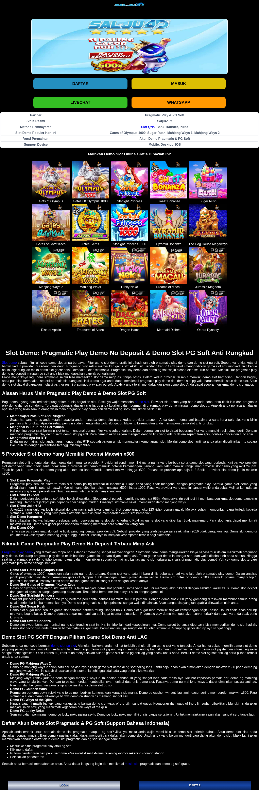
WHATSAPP (178, 102)
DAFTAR (195, 785)
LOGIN (63, 785)
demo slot (142, 402)
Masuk (178, 83)
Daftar (80, 83)
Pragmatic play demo (17, 552)
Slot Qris (148, 127)
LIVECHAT (80, 102)
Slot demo (9, 362)
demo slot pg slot (63, 645)
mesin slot (132, 764)
